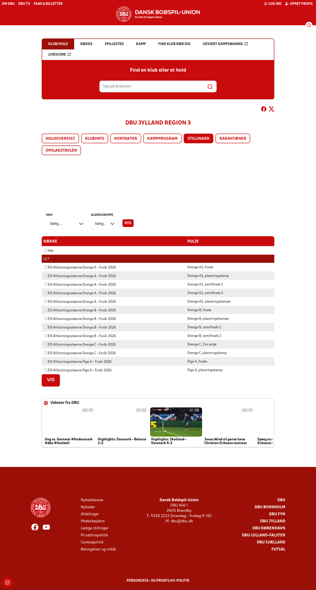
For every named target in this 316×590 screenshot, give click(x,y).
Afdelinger (90, 514)
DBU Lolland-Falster (263, 535)
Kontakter (125, 139)
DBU (281, 500)
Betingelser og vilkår (98, 549)
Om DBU (8, 3)
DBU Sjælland (271, 542)
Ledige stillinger (95, 528)
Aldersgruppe (102, 215)
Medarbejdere (93, 521)
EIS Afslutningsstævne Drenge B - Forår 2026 (80, 310)
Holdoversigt (60, 139)
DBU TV (24, 3)
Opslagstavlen (61, 150)
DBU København (268, 528)
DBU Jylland (272, 521)
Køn (49, 215)
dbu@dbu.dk (182, 521)
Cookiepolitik (92, 542)
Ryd (128, 223)
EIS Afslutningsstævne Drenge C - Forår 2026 (80, 344)
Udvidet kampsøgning (225, 44)
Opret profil (299, 4)
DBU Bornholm (270, 507)
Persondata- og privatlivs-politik (158, 580)
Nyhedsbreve (92, 500)
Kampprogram (162, 139)
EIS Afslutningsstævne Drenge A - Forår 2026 (80, 267)
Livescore (59, 54)
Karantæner (232, 139)
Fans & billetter (48, 3)
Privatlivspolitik (94, 535)
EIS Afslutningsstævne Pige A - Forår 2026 (77, 361)
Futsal (278, 549)
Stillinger (198, 139)
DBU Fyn (277, 514)
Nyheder (88, 507)
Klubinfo (94, 139)
